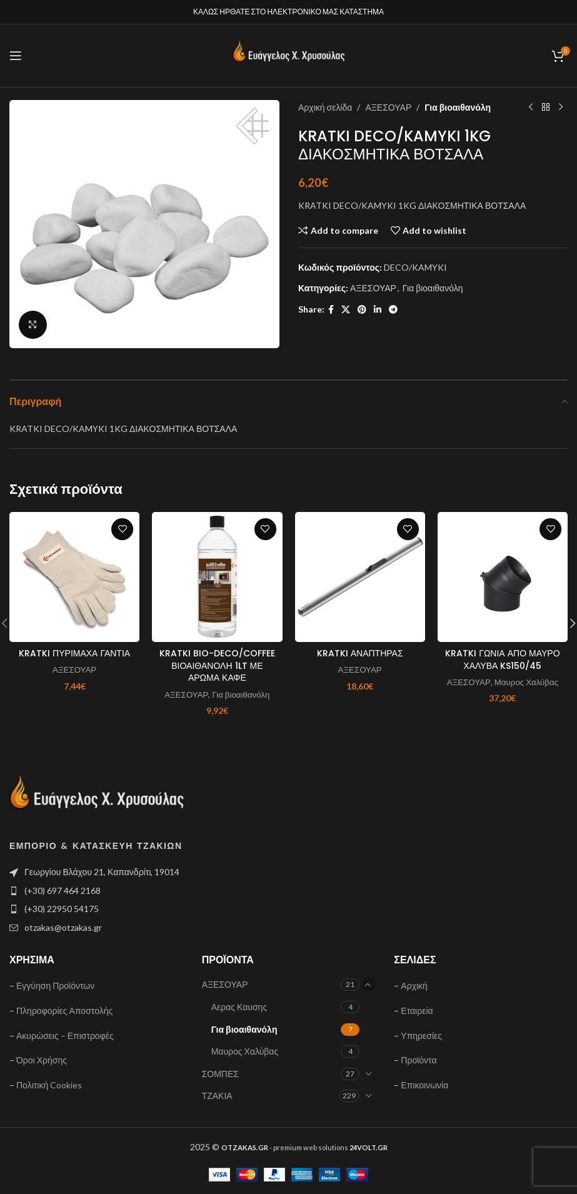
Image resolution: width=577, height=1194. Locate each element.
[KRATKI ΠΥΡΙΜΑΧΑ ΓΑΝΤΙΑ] (74, 577)
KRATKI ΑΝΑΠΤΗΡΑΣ (360, 653)
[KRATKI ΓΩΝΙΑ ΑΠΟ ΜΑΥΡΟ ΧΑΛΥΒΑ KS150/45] (503, 577)
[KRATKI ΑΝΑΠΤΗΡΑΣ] (360, 577)
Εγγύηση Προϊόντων (55, 985)
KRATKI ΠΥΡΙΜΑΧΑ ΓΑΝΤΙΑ (74, 653)
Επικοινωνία (424, 1085)
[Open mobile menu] (15, 55)
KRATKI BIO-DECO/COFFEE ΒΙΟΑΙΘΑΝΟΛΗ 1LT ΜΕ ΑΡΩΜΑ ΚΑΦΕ (217, 665)
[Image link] (96, 798)
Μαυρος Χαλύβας (526, 682)
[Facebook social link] (331, 309)
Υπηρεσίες (421, 1035)
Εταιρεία (417, 1010)
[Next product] (560, 107)
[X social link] (346, 309)
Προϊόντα (418, 1060)
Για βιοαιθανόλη (457, 107)
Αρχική (414, 985)
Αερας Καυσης (239, 1006)
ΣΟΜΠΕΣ (220, 1073)
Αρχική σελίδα (325, 107)
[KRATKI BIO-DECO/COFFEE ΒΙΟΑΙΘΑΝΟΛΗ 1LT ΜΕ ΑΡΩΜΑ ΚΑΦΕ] (217, 577)
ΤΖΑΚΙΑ (217, 1095)
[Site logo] (289, 54)
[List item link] (144, 891)
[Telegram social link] (393, 309)
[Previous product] (530, 107)
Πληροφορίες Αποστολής (64, 1010)
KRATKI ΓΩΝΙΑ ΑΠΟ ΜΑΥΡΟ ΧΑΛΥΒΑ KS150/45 (502, 659)
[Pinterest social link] (362, 309)
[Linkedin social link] (377, 309)
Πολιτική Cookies (49, 1085)
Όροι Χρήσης (41, 1060)
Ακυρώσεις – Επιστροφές (65, 1035)
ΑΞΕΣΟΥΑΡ (388, 107)
